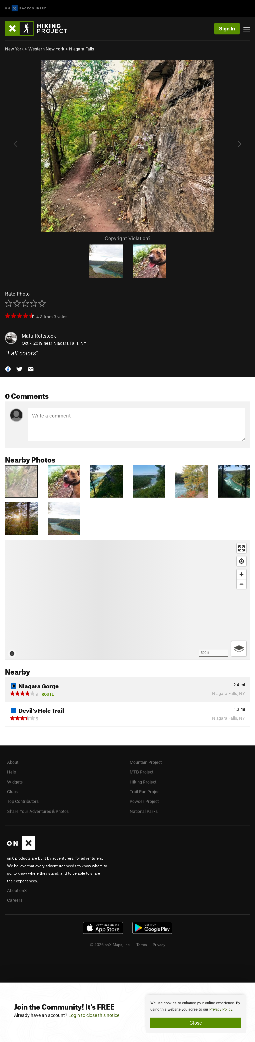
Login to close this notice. (94, 1015)
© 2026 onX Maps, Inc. (110, 944)
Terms (141, 944)
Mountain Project (146, 762)
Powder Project (144, 801)
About (12, 762)
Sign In (227, 28)
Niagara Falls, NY (69, 343)
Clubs (12, 791)
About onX (17, 890)
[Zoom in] (241, 574)
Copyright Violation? (127, 238)
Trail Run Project (145, 791)
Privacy (159, 944)
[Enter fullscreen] (241, 548)
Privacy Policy (220, 1009)
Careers (14, 900)
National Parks (144, 811)
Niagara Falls (81, 48)
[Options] (238, 648)
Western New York (46, 48)
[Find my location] (241, 561)
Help (11, 771)
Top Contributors (23, 801)
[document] (195, 1014)
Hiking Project (143, 782)
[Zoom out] (241, 584)
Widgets (15, 782)
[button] (8, 368)
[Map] (127, 600)
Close (195, 1023)
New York (14, 48)
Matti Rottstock (39, 336)
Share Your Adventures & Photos (38, 811)
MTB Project (141, 771)
